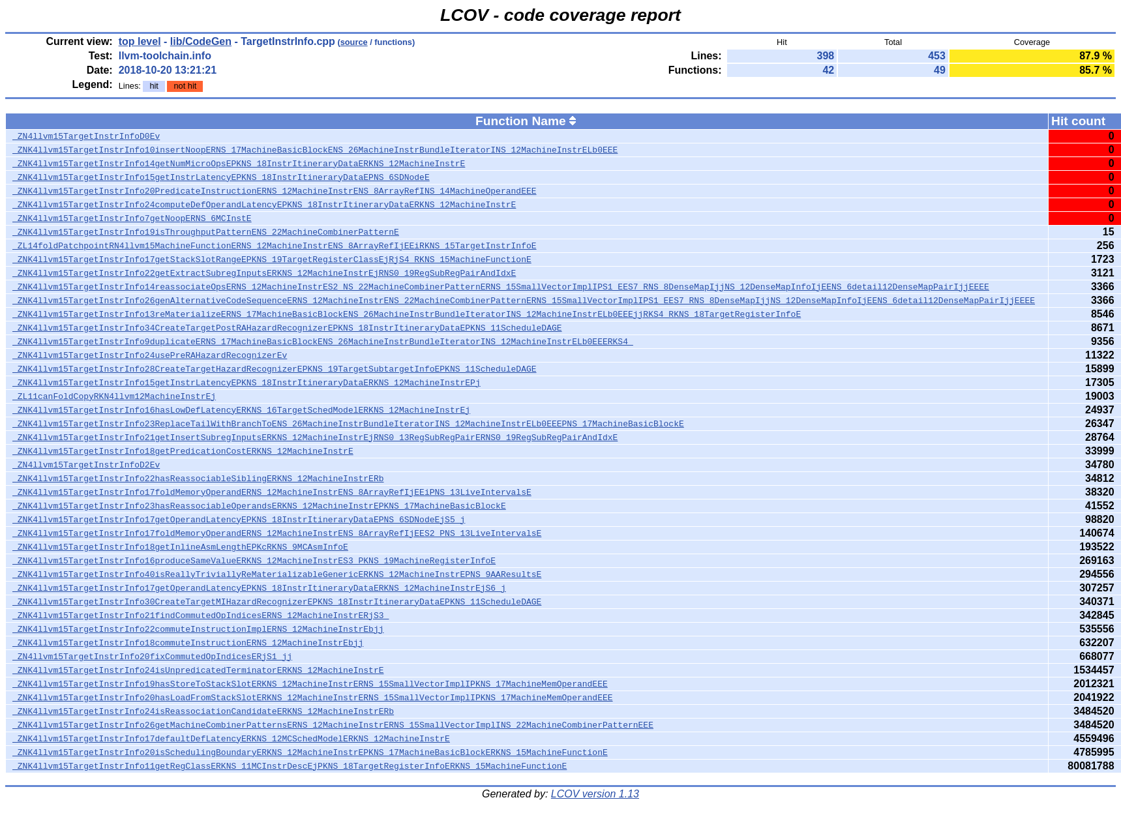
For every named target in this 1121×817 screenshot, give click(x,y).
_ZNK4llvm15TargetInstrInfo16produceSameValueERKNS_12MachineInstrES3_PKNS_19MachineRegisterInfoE (254, 561)
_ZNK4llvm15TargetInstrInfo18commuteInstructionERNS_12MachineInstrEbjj (187, 643)
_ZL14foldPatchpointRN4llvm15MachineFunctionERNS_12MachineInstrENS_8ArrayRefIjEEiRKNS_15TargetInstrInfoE (274, 246)
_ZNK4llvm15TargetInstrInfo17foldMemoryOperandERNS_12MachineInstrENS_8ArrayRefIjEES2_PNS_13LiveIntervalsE (276, 533)
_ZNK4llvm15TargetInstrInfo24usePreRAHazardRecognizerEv (149, 355)
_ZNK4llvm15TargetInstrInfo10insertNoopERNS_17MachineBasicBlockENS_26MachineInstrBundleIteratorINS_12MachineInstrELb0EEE (315, 150)
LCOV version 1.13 (595, 793)
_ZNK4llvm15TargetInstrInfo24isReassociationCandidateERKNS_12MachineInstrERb (203, 711)
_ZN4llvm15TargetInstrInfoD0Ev (86, 136)
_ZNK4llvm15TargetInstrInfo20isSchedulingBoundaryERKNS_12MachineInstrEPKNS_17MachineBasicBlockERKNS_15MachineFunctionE (310, 752)
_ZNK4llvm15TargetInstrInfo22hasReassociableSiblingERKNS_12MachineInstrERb (197, 478)
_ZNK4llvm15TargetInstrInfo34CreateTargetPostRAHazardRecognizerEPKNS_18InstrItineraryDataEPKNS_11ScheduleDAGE (286, 328)
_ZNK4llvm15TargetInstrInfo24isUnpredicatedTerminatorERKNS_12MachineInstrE (197, 670)
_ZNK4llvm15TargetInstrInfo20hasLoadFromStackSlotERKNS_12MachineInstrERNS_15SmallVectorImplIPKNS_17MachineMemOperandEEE (312, 698)
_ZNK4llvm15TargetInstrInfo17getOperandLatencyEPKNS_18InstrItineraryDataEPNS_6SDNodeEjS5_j (238, 520)
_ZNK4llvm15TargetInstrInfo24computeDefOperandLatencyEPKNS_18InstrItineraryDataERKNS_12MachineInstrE (264, 205)
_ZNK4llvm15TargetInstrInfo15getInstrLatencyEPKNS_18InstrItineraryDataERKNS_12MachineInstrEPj (246, 383)
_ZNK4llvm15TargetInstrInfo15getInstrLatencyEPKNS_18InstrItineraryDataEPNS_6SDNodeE (221, 177)
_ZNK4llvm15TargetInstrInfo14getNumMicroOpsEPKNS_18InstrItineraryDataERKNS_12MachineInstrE (238, 164)
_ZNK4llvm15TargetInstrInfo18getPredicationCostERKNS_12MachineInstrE (182, 451)
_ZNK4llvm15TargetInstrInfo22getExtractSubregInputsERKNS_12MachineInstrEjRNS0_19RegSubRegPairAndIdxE (264, 273)
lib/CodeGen (201, 41)
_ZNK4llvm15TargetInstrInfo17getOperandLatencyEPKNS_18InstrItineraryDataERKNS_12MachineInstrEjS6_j (259, 588)
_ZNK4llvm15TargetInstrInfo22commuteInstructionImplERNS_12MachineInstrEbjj (197, 629)
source (354, 42)
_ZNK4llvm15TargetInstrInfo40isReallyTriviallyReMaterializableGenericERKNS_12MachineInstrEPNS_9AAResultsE (276, 574)
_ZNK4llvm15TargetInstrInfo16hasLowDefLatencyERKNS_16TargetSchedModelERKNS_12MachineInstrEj (241, 410)
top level (140, 41)
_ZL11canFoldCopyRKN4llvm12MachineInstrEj (114, 396)
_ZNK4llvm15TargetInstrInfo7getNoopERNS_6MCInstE (132, 218)
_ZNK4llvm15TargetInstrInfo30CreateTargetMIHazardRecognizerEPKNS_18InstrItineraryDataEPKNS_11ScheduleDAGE (276, 602)
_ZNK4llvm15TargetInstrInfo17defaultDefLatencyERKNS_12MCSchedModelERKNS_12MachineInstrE (231, 739)
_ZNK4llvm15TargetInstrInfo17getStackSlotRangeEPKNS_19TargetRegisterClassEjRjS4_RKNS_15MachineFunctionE (271, 259)
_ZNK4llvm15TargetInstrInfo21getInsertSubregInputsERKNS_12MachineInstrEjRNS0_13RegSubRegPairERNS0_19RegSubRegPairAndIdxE (315, 437)
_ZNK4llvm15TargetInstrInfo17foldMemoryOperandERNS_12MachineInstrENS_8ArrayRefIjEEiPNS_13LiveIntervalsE (271, 492)
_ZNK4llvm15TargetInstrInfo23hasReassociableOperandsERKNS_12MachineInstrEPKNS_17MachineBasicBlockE (259, 506)
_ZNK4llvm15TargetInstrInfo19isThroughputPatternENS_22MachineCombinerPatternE (205, 232)
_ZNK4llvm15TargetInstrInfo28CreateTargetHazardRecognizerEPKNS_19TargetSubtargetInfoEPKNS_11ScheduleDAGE (274, 369)
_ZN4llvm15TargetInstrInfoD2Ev (86, 465)
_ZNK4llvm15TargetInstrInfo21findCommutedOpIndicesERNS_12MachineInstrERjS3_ (200, 615)
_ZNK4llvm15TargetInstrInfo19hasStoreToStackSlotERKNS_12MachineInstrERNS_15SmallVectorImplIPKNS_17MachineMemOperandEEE (310, 684)
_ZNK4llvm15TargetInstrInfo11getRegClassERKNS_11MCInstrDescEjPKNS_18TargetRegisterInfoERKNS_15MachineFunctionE (289, 766)
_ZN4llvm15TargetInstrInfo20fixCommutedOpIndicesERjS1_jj (152, 656)
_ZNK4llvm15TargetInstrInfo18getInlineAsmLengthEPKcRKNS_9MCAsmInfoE (180, 547)
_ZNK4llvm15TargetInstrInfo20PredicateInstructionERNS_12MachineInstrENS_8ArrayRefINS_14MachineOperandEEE (274, 191)
